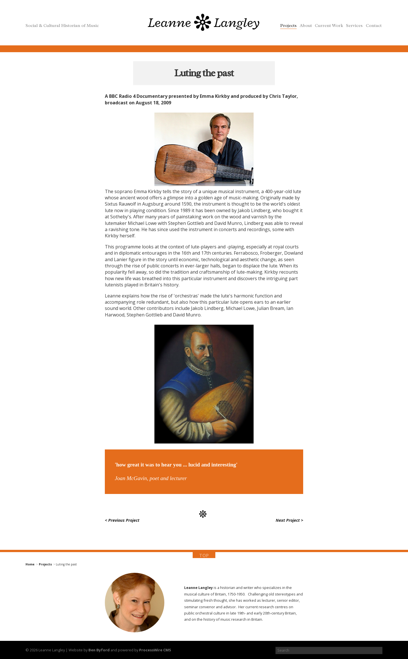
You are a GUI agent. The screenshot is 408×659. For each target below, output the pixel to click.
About (306, 25)
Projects (288, 25)
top (204, 555)
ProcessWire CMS (155, 649)
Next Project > (289, 520)
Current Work (329, 25)
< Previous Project (122, 520)
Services (354, 25)
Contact (374, 25)
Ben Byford (99, 649)
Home (30, 565)
